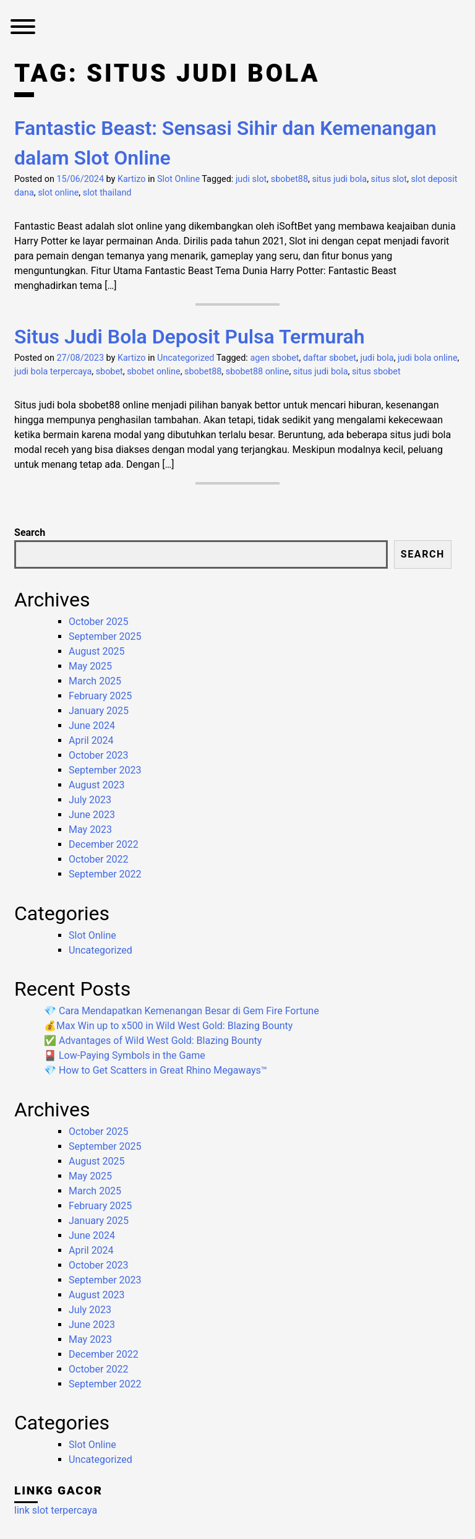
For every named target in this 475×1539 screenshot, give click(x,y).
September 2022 (105, 874)
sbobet (109, 371)
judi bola (376, 358)
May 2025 (90, 666)
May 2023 (90, 829)
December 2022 (104, 844)
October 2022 (98, 859)
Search (29, 532)
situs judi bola (339, 179)
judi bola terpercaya (53, 371)
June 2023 (92, 815)
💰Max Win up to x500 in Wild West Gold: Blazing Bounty (168, 1026)
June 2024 (92, 725)
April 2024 (91, 740)
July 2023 (90, 800)
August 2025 (96, 651)
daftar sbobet (329, 358)
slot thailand (107, 193)
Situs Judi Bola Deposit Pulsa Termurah (189, 336)
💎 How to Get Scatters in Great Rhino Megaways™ (155, 1070)
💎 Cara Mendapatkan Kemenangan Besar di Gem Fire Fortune (181, 1011)
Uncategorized (185, 358)
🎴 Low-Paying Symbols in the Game (124, 1055)
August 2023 (96, 785)
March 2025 (95, 681)
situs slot (389, 179)
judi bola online (427, 358)
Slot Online (178, 179)
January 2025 (99, 711)
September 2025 (105, 636)
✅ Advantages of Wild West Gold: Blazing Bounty (153, 1040)
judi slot (251, 179)
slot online (58, 193)
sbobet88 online (257, 371)
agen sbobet (274, 358)
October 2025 (98, 621)
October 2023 (98, 755)
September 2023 (105, 770)
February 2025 (100, 696)
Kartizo (132, 179)
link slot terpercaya (55, 1510)
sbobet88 (289, 179)
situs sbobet (376, 371)
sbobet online (153, 371)
